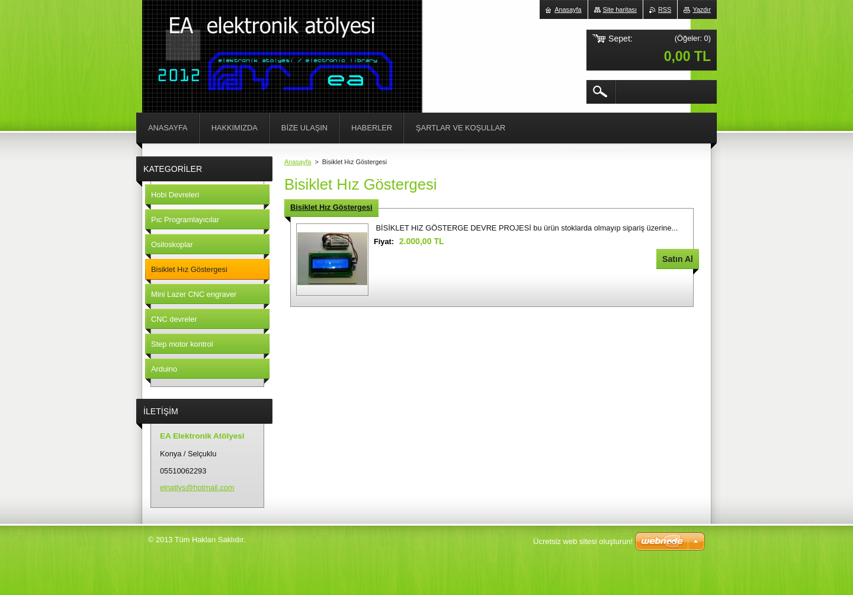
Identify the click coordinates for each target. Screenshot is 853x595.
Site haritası (620, 9)
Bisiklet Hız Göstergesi (331, 207)
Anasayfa (297, 161)
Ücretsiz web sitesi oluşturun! (583, 541)
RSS (664, 9)
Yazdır (701, 9)
